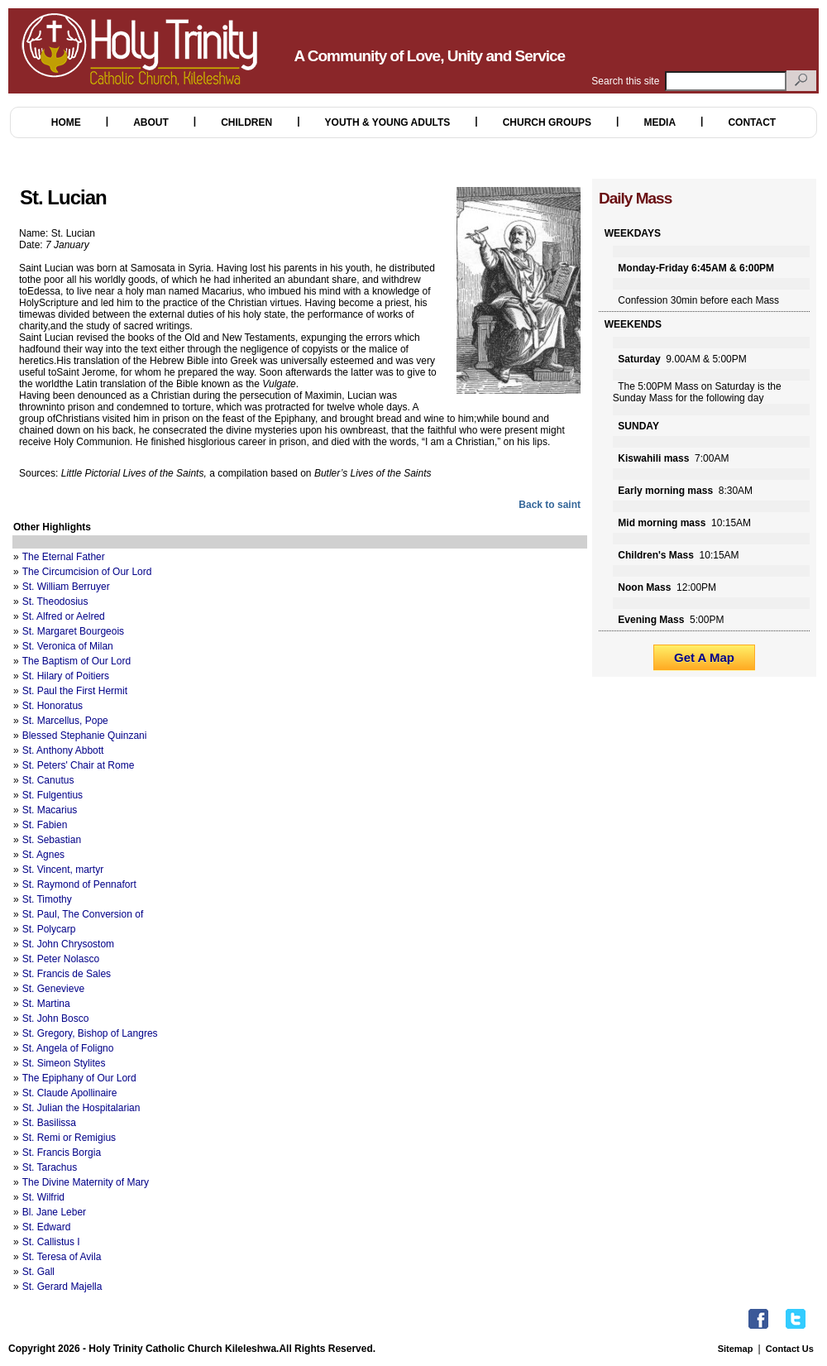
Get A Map (704, 657)
